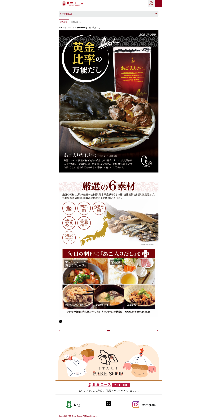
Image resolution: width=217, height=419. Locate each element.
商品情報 (63, 22)
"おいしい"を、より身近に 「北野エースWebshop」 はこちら (108, 390)
